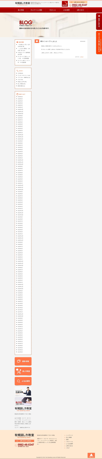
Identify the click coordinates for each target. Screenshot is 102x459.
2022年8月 (20, 193)
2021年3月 (20, 229)
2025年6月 (20, 122)
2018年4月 (20, 295)
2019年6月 (20, 271)
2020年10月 (20, 240)
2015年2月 (20, 339)
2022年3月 (20, 204)
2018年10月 (20, 288)
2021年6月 (20, 223)
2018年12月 (20, 284)
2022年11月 (20, 187)
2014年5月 (20, 347)
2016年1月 (20, 326)
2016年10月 (20, 316)
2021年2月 (20, 231)
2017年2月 (20, 309)
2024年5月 (20, 149)
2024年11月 (20, 136)
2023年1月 (20, 183)
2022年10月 (20, 189)
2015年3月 (20, 337)
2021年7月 (20, 221)
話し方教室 (20, 83)
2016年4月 (20, 322)
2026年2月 (20, 105)
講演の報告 (20, 85)
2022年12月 (20, 185)
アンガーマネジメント (23, 75)
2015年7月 (20, 328)
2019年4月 (20, 276)
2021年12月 (20, 210)
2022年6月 (20, 198)
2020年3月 (20, 255)
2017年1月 (20, 311)
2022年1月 (20, 208)
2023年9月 (20, 166)
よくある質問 (69, 443)
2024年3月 (20, 153)
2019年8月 (20, 267)
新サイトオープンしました (48, 41)
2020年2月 (20, 257)
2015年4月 (20, 335)
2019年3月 (20, 278)
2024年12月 (20, 134)
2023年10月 (20, 164)
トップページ (69, 435)
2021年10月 (20, 214)
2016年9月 (20, 318)
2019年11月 (20, 263)
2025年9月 (20, 115)
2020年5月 (20, 250)
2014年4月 (20, 349)
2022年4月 (20, 202)
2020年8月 (20, 244)
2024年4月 (20, 151)
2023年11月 (20, 162)
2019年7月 (20, 269)
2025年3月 (20, 128)
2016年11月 (20, 314)
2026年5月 (20, 98)
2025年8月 (20, 117)
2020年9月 (20, 242)
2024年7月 (20, 145)
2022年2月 (20, 206)
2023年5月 (20, 174)
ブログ (81, 56)
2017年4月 (20, 305)
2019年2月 (20, 280)
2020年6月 (20, 248)
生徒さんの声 (21, 81)
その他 (19, 73)
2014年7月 (20, 343)
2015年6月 (20, 330)
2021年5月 (20, 225)
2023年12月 (20, 160)
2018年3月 (20, 297)
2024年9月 (20, 141)
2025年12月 (20, 109)
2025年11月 (20, 111)
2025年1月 (20, 132)
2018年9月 (20, 290)
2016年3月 (20, 324)
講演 (67, 439)
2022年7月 (20, 195)
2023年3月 (20, 179)
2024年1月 (20, 157)
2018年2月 (20, 299)
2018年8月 (20, 292)
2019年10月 (20, 265)
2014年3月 (20, 352)
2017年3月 (20, 307)
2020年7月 (20, 246)
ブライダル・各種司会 (23, 77)
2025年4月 (20, 126)
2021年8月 (20, 219)
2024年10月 (20, 138)
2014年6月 (20, 345)
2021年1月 (20, 233)
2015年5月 (20, 333)
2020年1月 (20, 259)
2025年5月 (20, 124)
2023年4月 (20, 176)
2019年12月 (20, 261)
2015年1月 (20, 341)
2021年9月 (20, 217)
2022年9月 (20, 191)
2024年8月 (20, 143)
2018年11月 (20, 286)
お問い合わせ (69, 445)
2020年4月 (20, 252)
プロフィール (69, 441)
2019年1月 (20, 282)
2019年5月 (20, 273)
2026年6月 (20, 96)
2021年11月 (20, 212)
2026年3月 (20, 103)
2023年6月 (20, 172)
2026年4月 (20, 101)
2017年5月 (20, 303)
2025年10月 (20, 113)
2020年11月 (20, 238)
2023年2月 (20, 181)
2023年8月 (20, 168)
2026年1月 (20, 107)
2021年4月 (20, 227)
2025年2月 (20, 130)
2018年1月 (20, 301)
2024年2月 (20, 155)
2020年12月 (20, 236)
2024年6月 (20, 147)
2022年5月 (20, 200)
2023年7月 (20, 170)
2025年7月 (20, 120)
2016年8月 (20, 320)
